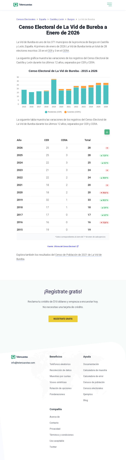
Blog (85, 400)
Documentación (91, 364)
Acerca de (55, 416)
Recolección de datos (60, 370)
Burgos (71, 19)
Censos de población (94, 382)
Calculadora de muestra (95, 370)
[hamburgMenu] (109, 4)
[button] (109, 4)
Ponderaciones (57, 394)
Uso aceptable (57, 441)
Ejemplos (88, 394)
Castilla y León (57, 19)
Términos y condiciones (62, 434)
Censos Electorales (25, 19)
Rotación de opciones (60, 388)
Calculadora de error (93, 376)
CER (50, 50)
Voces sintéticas (58, 382)
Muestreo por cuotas (60, 376)
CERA (66, 50)
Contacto (54, 422)
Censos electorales (93, 388)
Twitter (53, 447)
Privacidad (55, 428)
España (42, 19)
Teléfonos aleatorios (60, 364)
